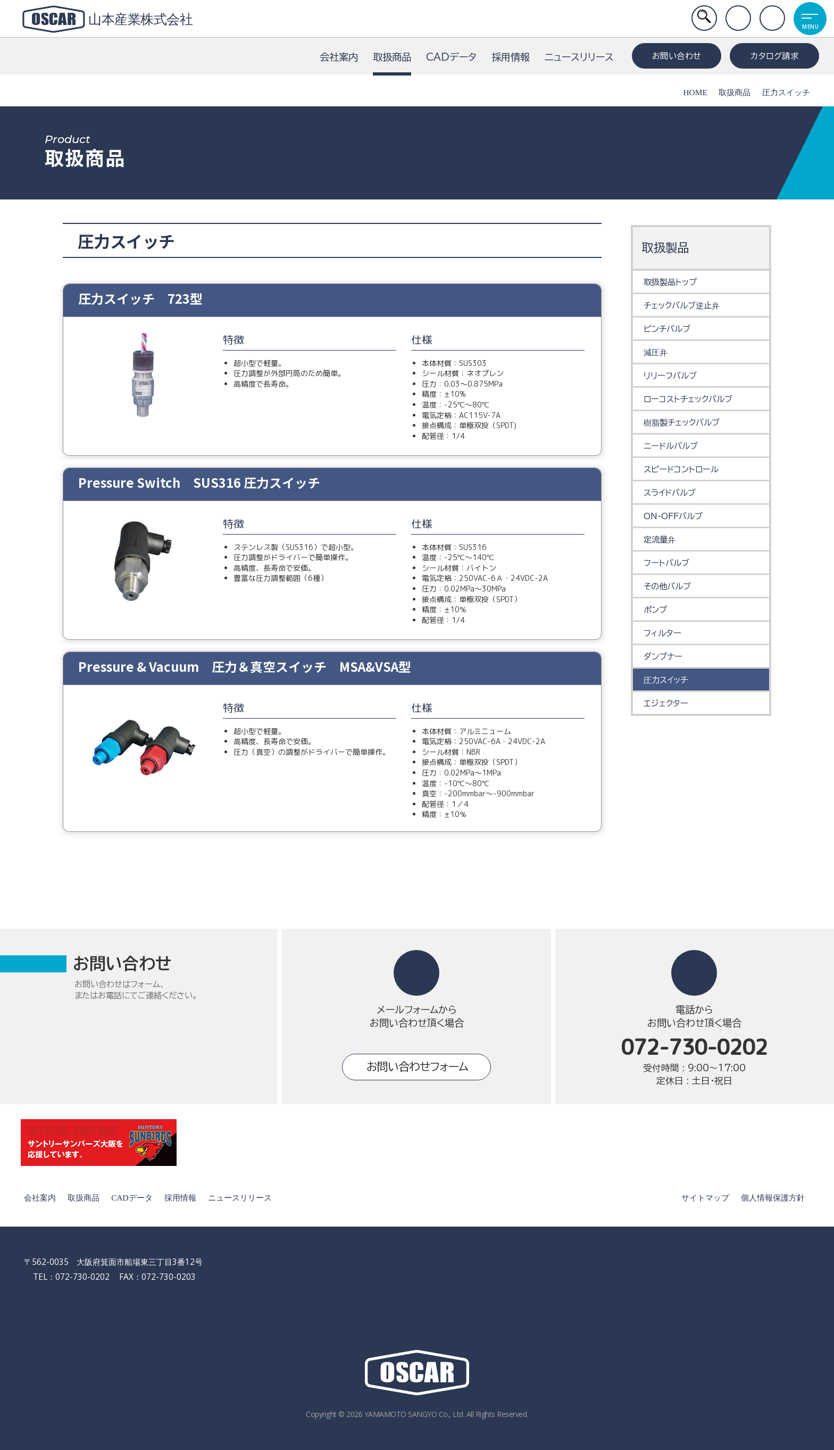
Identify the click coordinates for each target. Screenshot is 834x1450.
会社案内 (339, 57)
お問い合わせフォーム (417, 1066)
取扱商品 (392, 64)
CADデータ (451, 57)
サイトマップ (703, 1197)
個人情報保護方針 (771, 1197)
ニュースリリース (579, 57)
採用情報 (510, 57)
